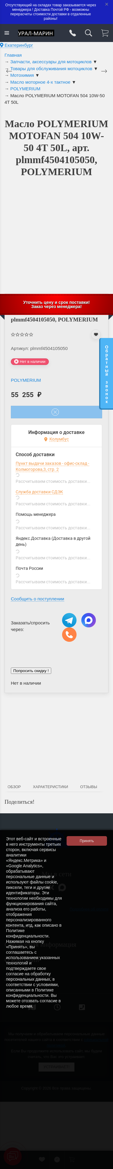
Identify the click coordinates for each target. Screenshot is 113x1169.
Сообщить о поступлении (37, 598)
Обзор (14, 787)
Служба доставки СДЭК (39, 491)
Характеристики (50, 787)
